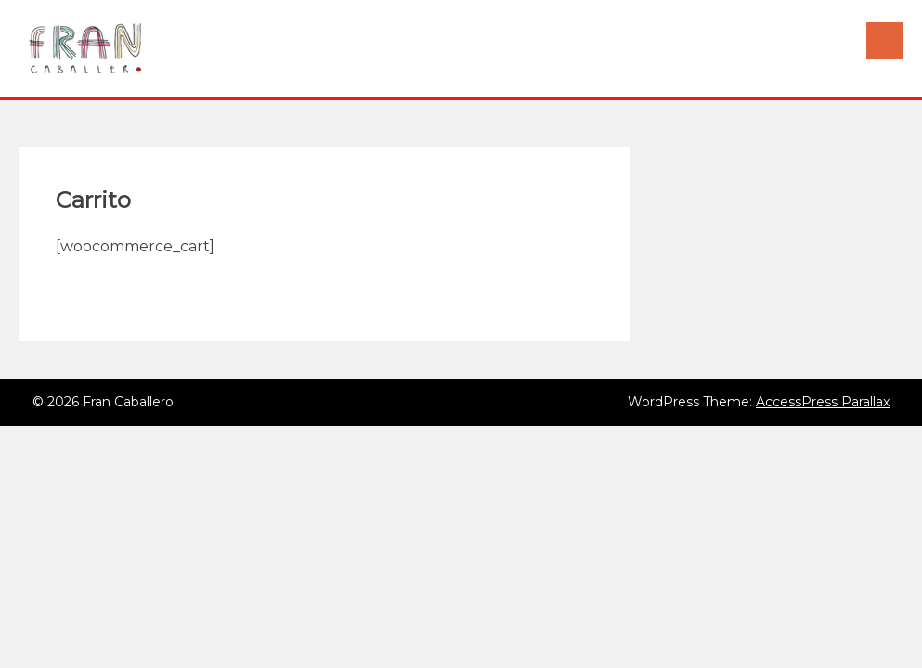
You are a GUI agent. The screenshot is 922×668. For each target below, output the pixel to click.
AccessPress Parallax (823, 401)
